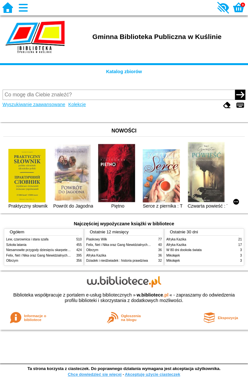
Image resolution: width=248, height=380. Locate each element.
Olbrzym (12, 260)
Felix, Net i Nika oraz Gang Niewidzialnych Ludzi (41, 255)
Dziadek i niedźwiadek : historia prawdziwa (117, 260)
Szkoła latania (16, 245)
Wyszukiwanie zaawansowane (34, 104)
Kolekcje (77, 104)
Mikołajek (173, 255)
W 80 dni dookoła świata (184, 250)
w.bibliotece (153, 294)
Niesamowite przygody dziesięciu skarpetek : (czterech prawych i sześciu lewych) (65, 250)
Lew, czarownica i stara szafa (27, 239)
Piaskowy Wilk (96, 239)
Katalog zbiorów (124, 71)
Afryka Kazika (96, 255)
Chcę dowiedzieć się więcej (94, 374)
